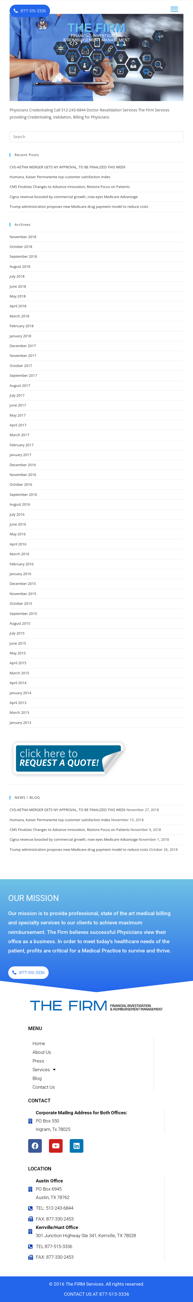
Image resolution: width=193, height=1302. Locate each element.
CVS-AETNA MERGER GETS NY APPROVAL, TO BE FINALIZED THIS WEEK (67, 167)
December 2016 (23, 464)
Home (39, 1043)
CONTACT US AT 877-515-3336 (96, 1294)
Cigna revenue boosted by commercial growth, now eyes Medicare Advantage (74, 196)
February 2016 (21, 564)
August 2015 (20, 623)
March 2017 (19, 434)
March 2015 (19, 672)
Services (44, 1069)
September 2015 (23, 613)
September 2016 (23, 494)
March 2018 (19, 316)
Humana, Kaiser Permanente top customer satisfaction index (60, 176)
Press (38, 1061)
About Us (42, 1052)
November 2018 (23, 236)
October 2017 (21, 365)
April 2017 (18, 425)
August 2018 (20, 266)
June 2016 (18, 524)
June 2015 (18, 643)
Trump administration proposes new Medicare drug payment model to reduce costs (79, 206)
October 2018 (21, 246)
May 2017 (18, 415)
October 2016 (21, 484)
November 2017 (23, 355)
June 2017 (18, 405)
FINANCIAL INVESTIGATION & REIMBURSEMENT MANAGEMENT (96, 38)
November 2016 (23, 474)
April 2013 (18, 702)
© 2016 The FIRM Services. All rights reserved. (96, 1284)
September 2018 (23, 256)
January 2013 (20, 722)
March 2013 (19, 712)
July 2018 (17, 276)
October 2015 (21, 603)
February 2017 (21, 444)
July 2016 (17, 514)
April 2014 (18, 682)
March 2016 (19, 553)
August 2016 (20, 504)
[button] (174, 9)
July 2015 (17, 633)
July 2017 (17, 395)
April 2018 (18, 306)
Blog (37, 1078)
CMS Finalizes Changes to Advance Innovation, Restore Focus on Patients (70, 186)
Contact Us (44, 1087)
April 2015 (18, 662)
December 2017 (23, 345)
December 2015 (23, 583)
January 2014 (20, 692)
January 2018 (20, 335)
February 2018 (21, 325)
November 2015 (23, 593)
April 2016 (18, 544)
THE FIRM (96, 28)
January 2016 (20, 573)
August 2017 (20, 385)
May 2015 (18, 653)
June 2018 (18, 286)
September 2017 (23, 375)
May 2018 (18, 296)
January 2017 (20, 454)
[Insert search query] (96, 136)
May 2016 (18, 534)
